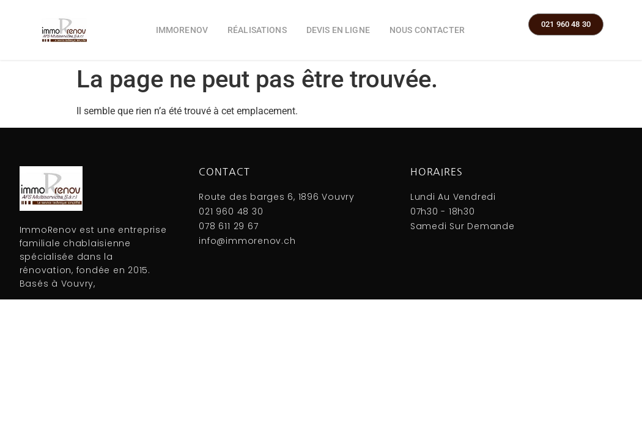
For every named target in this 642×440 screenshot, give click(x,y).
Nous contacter (427, 30)
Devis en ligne (338, 30)
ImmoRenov (182, 30)
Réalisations (257, 30)
